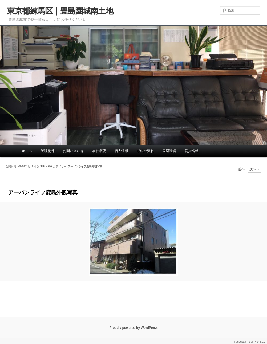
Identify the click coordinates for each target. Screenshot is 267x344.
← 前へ (239, 169)
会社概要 (99, 151)
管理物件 (48, 151)
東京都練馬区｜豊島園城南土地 (60, 10)
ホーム (27, 151)
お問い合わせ (73, 151)
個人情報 (121, 151)
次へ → (254, 169)
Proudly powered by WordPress (133, 328)
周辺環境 (169, 151)
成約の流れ (145, 151)
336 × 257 (46, 166)
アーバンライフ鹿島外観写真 (85, 166)
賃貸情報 (192, 151)
